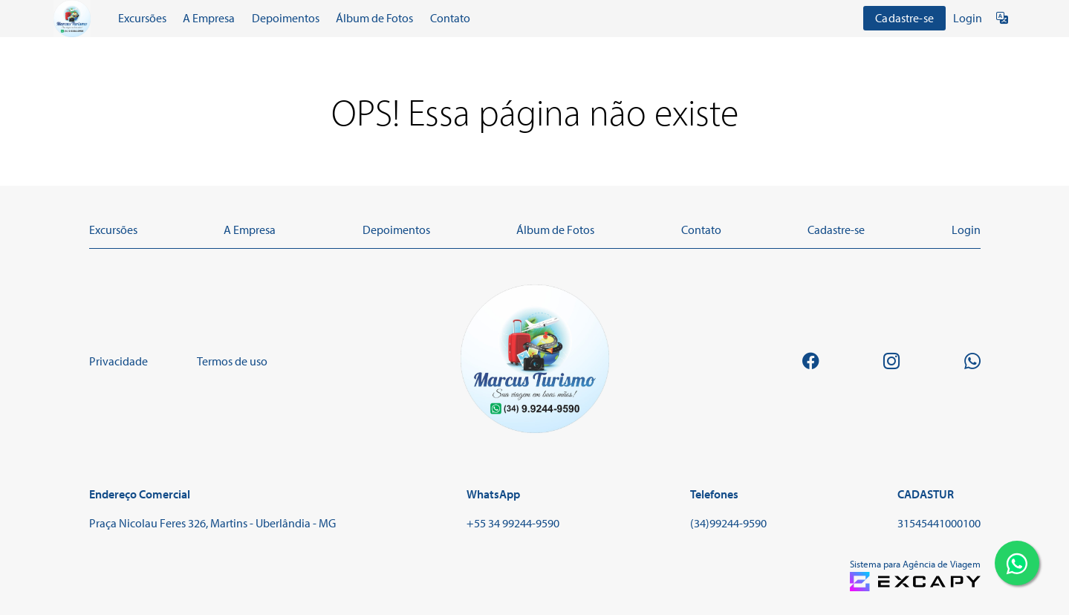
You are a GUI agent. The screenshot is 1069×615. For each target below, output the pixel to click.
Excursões (142, 17)
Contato (450, 17)
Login (967, 17)
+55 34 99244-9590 (513, 522)
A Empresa (209, 17)
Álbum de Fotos (374, 17)
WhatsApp (493, 494)
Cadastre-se (904, 17)
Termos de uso (232, 361)
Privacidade (118, 361)
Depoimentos (285, 17)
